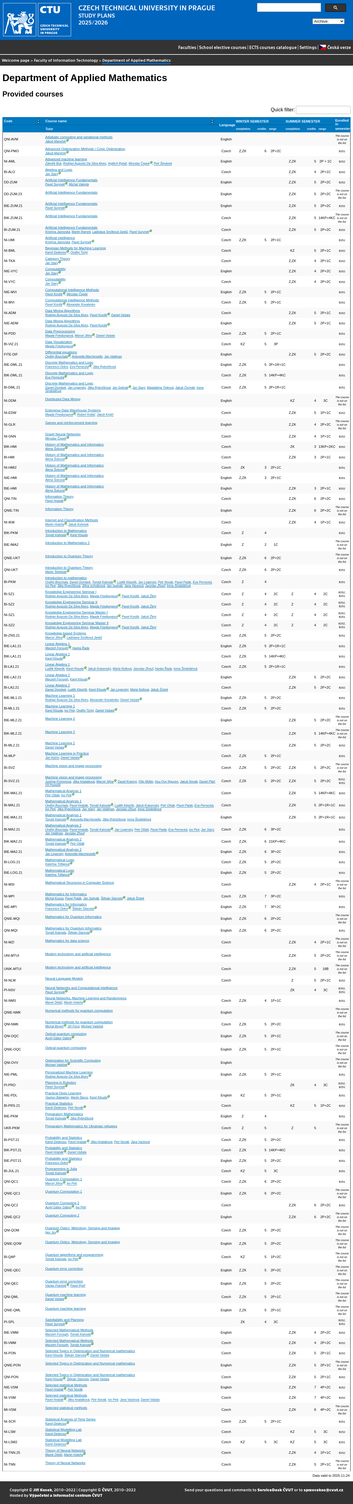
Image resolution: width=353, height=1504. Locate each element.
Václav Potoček (55, 1285)
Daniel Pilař (207, 781)
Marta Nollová (122, 669)
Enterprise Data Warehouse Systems (73, 410)
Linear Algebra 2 (57, 675)
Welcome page (16, 60)
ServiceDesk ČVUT (275, 1489)
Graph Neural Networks (62, 434)
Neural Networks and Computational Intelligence (81, 988)
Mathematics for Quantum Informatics (73, 917)
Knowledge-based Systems (65, 633)
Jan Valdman (113, 356)
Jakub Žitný (148, 596)
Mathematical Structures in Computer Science (79, 882)
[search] (288, 7)
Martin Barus (79, 1097)
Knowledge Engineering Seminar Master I (76, 612)
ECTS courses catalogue (273, 47)
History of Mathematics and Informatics (74, 444)
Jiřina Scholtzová (93, 586)
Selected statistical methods (66, 1408)
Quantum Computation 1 (63, 1179)
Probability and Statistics (63, 1137)
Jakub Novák (189, 781)
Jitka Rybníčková (104, 367)
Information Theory (59, 496)
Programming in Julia (61, 1169)
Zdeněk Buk (53, 163)
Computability (55, 269)
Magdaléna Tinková (160, 387)
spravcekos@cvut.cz (323, 1489)
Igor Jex (50, 1232)
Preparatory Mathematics (64, 1114)
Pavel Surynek (55, 184)
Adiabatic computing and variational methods (79, 137)
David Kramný (127, 781)
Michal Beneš (54, 1026)
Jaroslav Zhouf (155, 586)
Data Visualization (58, 342)
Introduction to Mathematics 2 (67, 543)
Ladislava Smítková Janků (110, 232)
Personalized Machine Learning (69, 1072)
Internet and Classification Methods (71, 520)
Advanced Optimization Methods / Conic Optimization (85, 149)
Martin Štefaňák (56, 572)
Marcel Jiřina (83, 336)
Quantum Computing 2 (62, 1203)
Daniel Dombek (55, 387)
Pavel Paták (183, 582)
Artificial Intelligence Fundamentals (71, 180)
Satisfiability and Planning (64, 1320)
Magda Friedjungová (59, 336)
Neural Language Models (64, 978)
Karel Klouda (79, 535)
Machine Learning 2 (60, 718)
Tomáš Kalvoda (55, 535)
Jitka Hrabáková (84, 781)
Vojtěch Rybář (117, 163)
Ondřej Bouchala (56, 356)
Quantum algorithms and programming (74, 1255)
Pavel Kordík (53, 294)
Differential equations (61, 352)
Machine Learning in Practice (67, 753)
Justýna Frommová (58, 781)
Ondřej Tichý (79, 252)
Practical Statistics (59, 1103)
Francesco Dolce (56, 367)
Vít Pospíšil (52, 785)
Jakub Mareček (55, 141)
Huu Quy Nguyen (166, 781)
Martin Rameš (81, 232)
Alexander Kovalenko (81, 304)
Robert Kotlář (86, 415)
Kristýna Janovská (57, 232)
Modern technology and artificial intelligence (78, 954)
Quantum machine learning (65, 1294)
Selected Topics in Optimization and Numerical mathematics (90, 1351)
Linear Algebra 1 (57, 644)
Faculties (187, 47)
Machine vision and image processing (73, 766)
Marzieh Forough (56, 648)
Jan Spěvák (120, 387)
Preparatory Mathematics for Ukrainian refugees (81, 1126)
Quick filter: (283, 109)
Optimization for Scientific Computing (72, 1060)
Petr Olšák (52, 795)
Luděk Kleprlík (126, 582)
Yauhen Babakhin (57, 1097)
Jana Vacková (133, 586)
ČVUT (107, 1489)
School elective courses (223, 47)
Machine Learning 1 (60, 695)
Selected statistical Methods (66, 1385)
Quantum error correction (64, 1268)
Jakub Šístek (159, 689)
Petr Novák (165, 582)
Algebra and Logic (58, 170)
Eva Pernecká (79, 367)
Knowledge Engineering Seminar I (70, 592)
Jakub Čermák (185, 387)
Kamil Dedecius (55, 252)
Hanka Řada (80, 648)
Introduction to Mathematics (66, 530)
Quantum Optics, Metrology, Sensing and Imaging (82, 1228)
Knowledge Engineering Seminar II (71, 602)
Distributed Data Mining (62, 399)
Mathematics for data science (67, 940)
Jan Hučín (52, 758)
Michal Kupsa (54, 898)
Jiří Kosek (42, 1489)
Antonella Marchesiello (87, 356)
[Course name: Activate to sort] (131, 121)
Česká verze (335, 47)
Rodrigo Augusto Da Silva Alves (84, 163)
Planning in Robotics (60, 1082)
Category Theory (57, 258)
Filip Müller (146, 781)
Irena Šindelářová (179, 586)
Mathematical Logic (59, 860)
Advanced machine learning (66, 159)
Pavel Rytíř (77, 1285)
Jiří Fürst (74, 1026)
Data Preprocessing (60, 331)
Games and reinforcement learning (71, 422)
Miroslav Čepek (139, 163)
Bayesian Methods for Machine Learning (75, 248)
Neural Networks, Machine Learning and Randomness (85, 998)
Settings (308, 47)
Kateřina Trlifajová (57, 864)
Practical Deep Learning (63, 1093)
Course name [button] (56, 121)
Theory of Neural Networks (65, 1450)
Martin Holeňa (54, 524)
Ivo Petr (50, 586)
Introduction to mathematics (66, 578)
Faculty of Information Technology (66, 60)
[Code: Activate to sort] (23, 121)
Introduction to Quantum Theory (69, 556)
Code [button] (8, 121)
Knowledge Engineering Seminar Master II (77, 623)
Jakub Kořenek (78, 524)
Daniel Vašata (120, 315)
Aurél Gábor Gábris (58, 1038)
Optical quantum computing (65, 1034)
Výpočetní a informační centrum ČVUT (65, 1495)
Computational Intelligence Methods (72, 290)
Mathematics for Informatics (66, 894)
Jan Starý (51, 174)
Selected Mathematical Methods (69, 1330)
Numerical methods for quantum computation (79, 1010)
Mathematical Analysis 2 (63, 825)
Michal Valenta (79, 184)
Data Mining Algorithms (62, 311)
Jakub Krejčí (105, 415)
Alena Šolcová (54, 449)
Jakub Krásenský (99, 669)
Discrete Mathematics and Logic (69, 362)
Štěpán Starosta (112, 898)
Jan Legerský (77, 387)
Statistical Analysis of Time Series (70, 1419)
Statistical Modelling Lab (63, 1429)
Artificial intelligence (60, 238)
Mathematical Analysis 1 (63, 791)
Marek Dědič (53, 1002)
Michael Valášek (92, 1026)
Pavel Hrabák (54, 501)
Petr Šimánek (163, 163)
